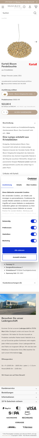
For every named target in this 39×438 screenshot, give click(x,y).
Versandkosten (6, 435)
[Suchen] (35, 13)
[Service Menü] (24, 7)
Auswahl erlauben (19, 257)
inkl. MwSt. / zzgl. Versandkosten (26, 106)
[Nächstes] (35, 42)
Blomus (17, 2)
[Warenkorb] (36, 7)
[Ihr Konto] (30, 7)
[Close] (37, 2)
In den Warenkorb (22, 112)
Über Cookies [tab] (31, 185)
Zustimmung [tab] (7, 185)
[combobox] (17, 13)
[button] (19, 128)
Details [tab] (19, 185)
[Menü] (3, 7)
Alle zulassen (19, 250)
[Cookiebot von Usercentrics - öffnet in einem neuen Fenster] (28, 179)
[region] (19, 41)
